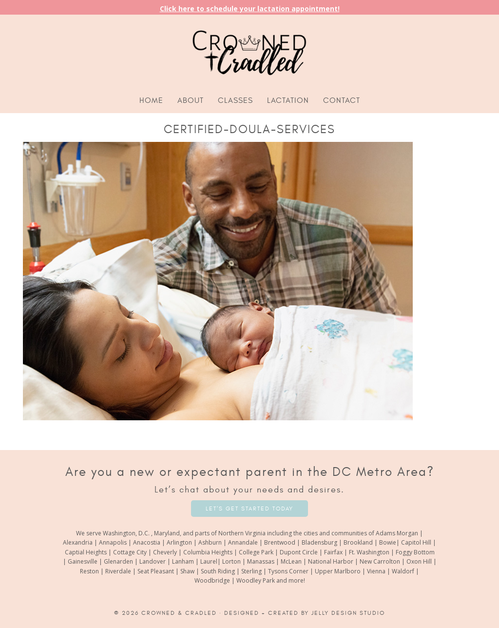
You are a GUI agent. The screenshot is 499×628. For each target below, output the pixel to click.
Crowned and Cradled (249, 51)
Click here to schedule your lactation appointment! (250, 8)
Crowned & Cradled (179, 612)
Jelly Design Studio (348, 612)
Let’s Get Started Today (249, 508)
